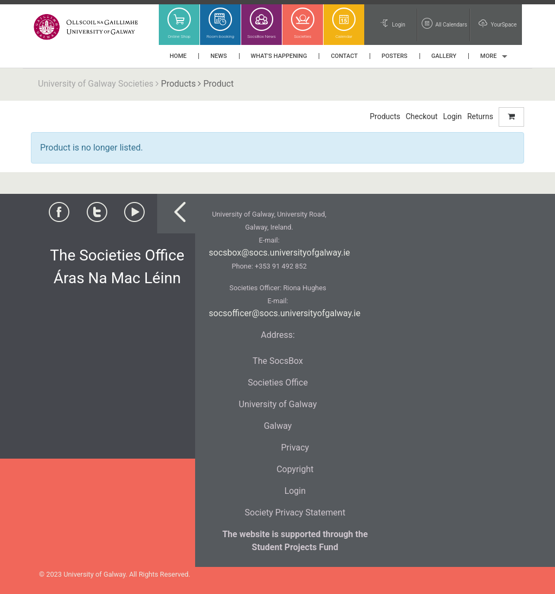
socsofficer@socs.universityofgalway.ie (284, 313)
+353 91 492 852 (281, 266)
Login (452, 116)
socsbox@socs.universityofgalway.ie (279, 252)
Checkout (421, 116)
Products (178, 84)
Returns (480, 116)
